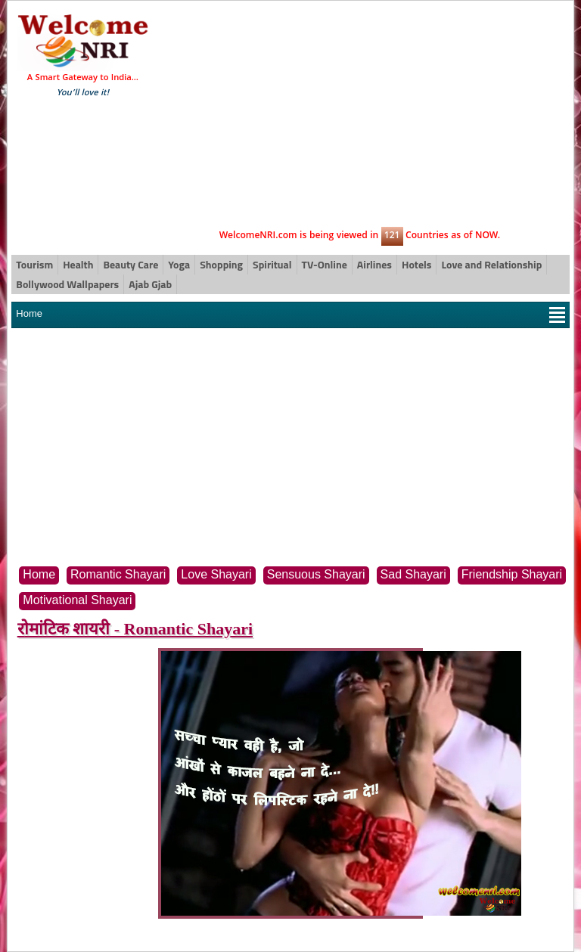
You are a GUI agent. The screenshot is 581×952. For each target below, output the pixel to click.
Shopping (221, 264)
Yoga (179, 264)
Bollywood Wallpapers (67, 284)
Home (29, 313)
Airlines (374, 264)
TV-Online (324, 264)
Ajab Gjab (150, 284)
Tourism (34, 264)
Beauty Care (130, 264)
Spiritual (272, 264)
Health (78, 264)
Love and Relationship (491, 264)
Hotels (416, 264)
